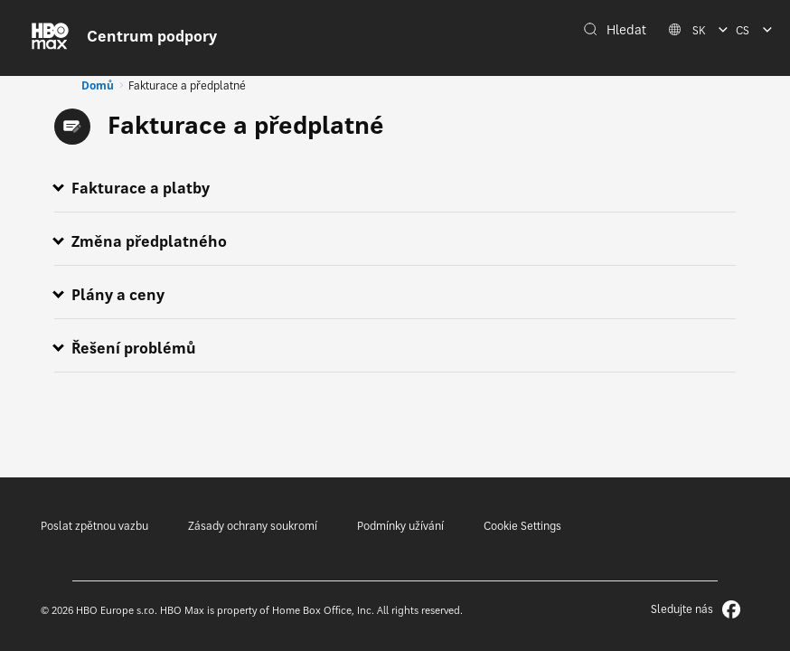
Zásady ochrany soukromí (252, 525)
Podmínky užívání (400, 525)
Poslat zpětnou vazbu (94, 525)
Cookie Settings (522, 525)
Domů (97, 85)
